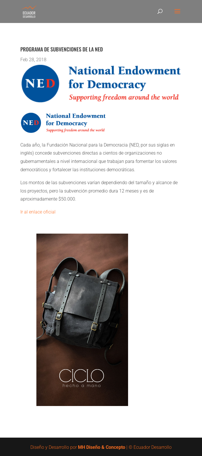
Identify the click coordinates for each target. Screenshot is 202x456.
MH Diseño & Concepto (102, 447)
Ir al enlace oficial (38, 212)
